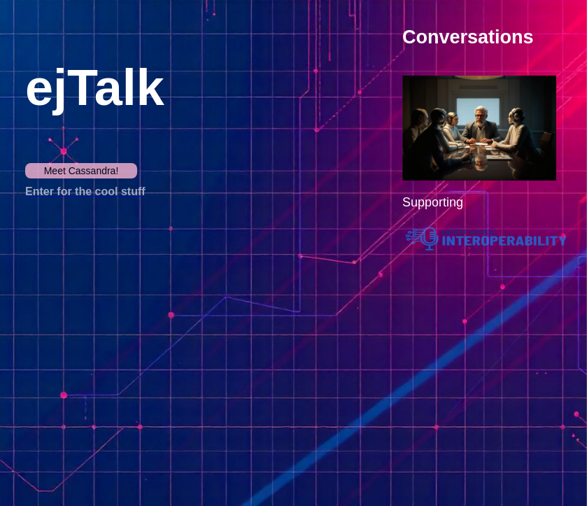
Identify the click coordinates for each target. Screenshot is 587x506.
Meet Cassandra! (81, 170)
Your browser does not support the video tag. (165, 338)
